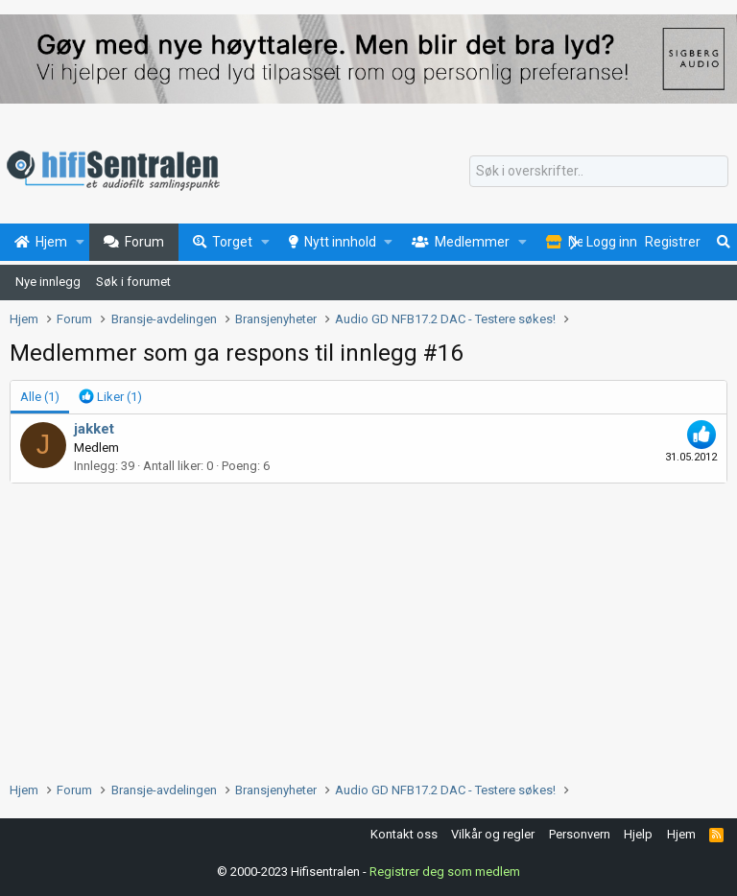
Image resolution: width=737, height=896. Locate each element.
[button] (80, 243)
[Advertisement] (368, 627)
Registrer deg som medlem (444, 871)
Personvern (579, 834)
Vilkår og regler (493, 834)
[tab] (110, 397)
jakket (94, 428)
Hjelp (638, 834)
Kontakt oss (404, 834)
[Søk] (598, 171)
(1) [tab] (39, 396)
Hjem (681, 834)
